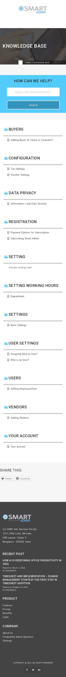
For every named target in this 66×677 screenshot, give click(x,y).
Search (33, 105)
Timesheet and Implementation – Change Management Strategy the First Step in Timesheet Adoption (30, 580)
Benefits (7, 613)
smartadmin (10, 570)
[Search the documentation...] (33, 92)
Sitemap (7, 640)
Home (28, 62)
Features (7, 605)
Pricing (6, 609)
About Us (8, 632)
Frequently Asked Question (18, 636)
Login (6, 616)
